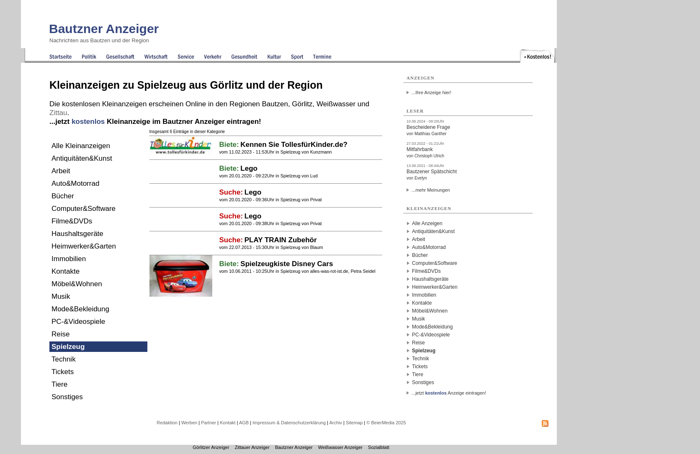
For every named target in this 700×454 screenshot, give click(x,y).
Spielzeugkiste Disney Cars (286, 264)
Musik (60, 296)
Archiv (335, 422)
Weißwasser (336, 104)
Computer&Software (83, 209)
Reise (60, 334)
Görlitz (302, 104)
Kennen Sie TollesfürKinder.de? (293, 145)
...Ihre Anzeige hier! (431, 92)
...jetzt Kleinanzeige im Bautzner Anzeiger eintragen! (155, 122)
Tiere (59, 384)
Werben (189, 422)
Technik (63, 359)
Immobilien (68, 259)
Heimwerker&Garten (83, 246)
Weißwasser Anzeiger (340, 447)
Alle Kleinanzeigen (80, 146)
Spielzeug (68, 347)
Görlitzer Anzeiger (211, 447)
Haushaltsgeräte (77, 234)
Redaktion (167, 422)
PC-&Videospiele (78, 322)
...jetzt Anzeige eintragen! (449, 393)
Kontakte (65, 271)
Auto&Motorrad (75, 183)
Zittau (58, 113)
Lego (248, 168)
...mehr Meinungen (431, 190)
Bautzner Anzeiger (104, 29)
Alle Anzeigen (427, 223)
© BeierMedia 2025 (386, 422)
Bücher (62, 196)
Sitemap (354, 422)
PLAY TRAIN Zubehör (280, 240)
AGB (244, 422)
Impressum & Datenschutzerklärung (289, 422)
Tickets (62, 372)
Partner (208, 422)
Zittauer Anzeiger (252, 447)
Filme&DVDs (71, 221)
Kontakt (227, 422)
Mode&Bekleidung (80, 309)
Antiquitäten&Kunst (81, 158)
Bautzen (275, 104)
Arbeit (60, 171)
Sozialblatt (378, 447)
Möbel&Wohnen (76, 284)
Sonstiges (67, 397)
